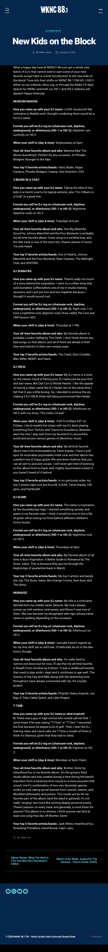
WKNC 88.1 (26, 842)
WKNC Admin (44, 57)
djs (18, 842)
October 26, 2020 (67, 57)
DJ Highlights (54, 35)
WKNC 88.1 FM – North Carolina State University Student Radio (49, 944)
